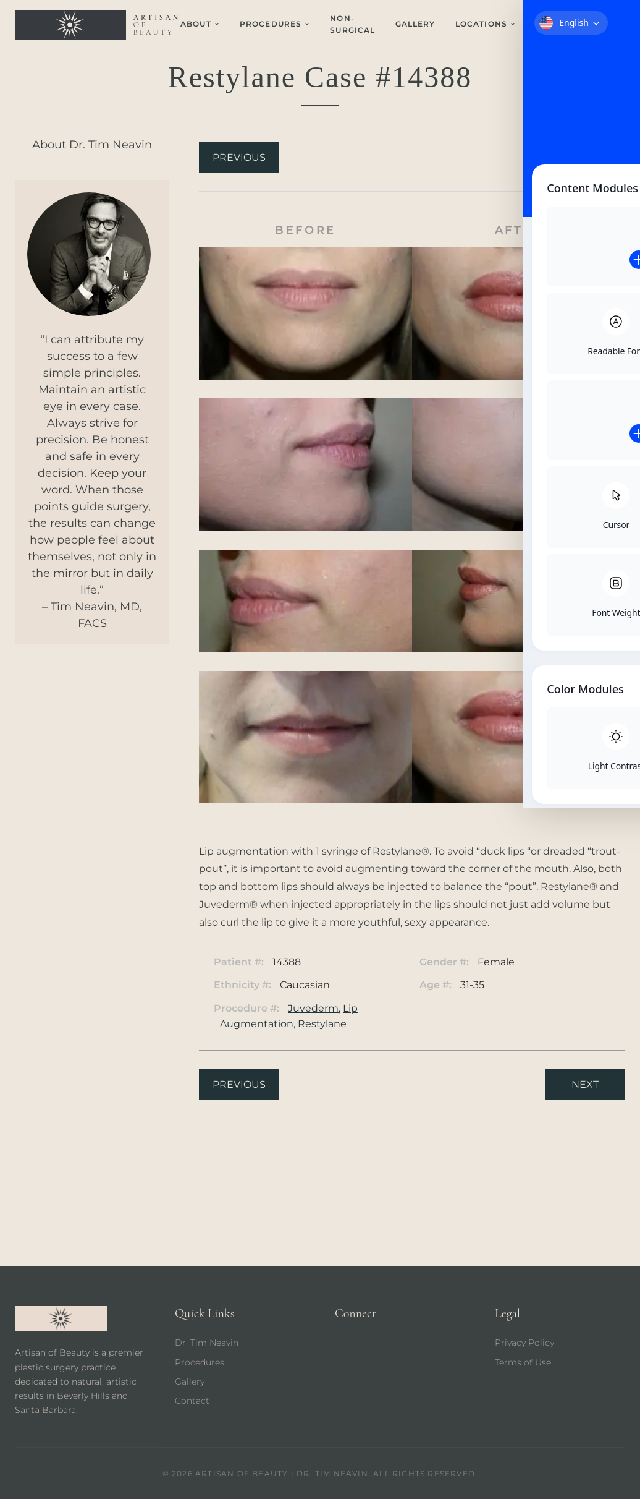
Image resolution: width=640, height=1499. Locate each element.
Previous (239, 157)
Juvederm (313, 1008)
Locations (485, 24)
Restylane (322, 1024)
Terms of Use (523, 1362)
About (200, 24)
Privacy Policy (524, 1342)
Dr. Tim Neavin (206, 1342)
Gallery (415, 24)
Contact (557, 24)
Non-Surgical (352, 24)
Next (585, 157)
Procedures (199, 1362)
